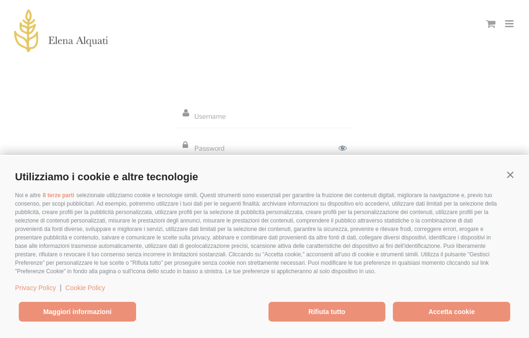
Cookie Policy (85, 288)
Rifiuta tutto (326, 311)
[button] (510, 174)
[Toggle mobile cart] (491, 24)
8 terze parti (58, 195)
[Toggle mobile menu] (510, 24)
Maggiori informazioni (77, 311)
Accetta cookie (452, 311)
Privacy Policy (35, 288)
